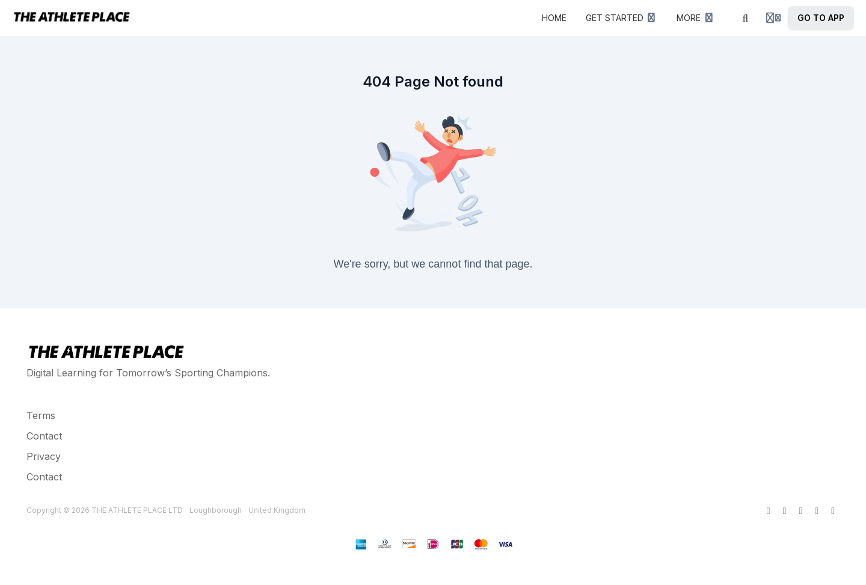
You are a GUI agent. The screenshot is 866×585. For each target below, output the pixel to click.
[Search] (745, 18)
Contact (44, 436)
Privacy (43, 456)
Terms (40, 415)
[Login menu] (773, 18)
